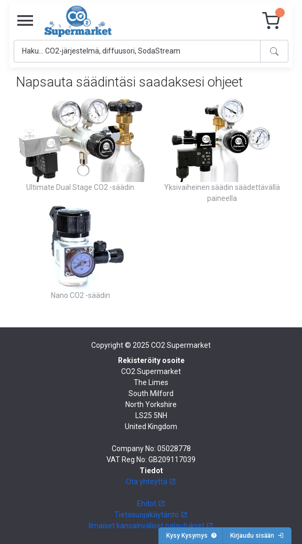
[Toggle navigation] (25, 21)
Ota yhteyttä (151, 481)
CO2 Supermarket (181, 345)
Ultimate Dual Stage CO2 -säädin (80, 187)
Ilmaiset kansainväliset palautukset (151, 525)
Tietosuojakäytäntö (151, 514)
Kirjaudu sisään (257, 535)
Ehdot (151, 503)
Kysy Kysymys (191, 535)
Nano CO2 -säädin (80, 295)
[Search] (137, 51)
